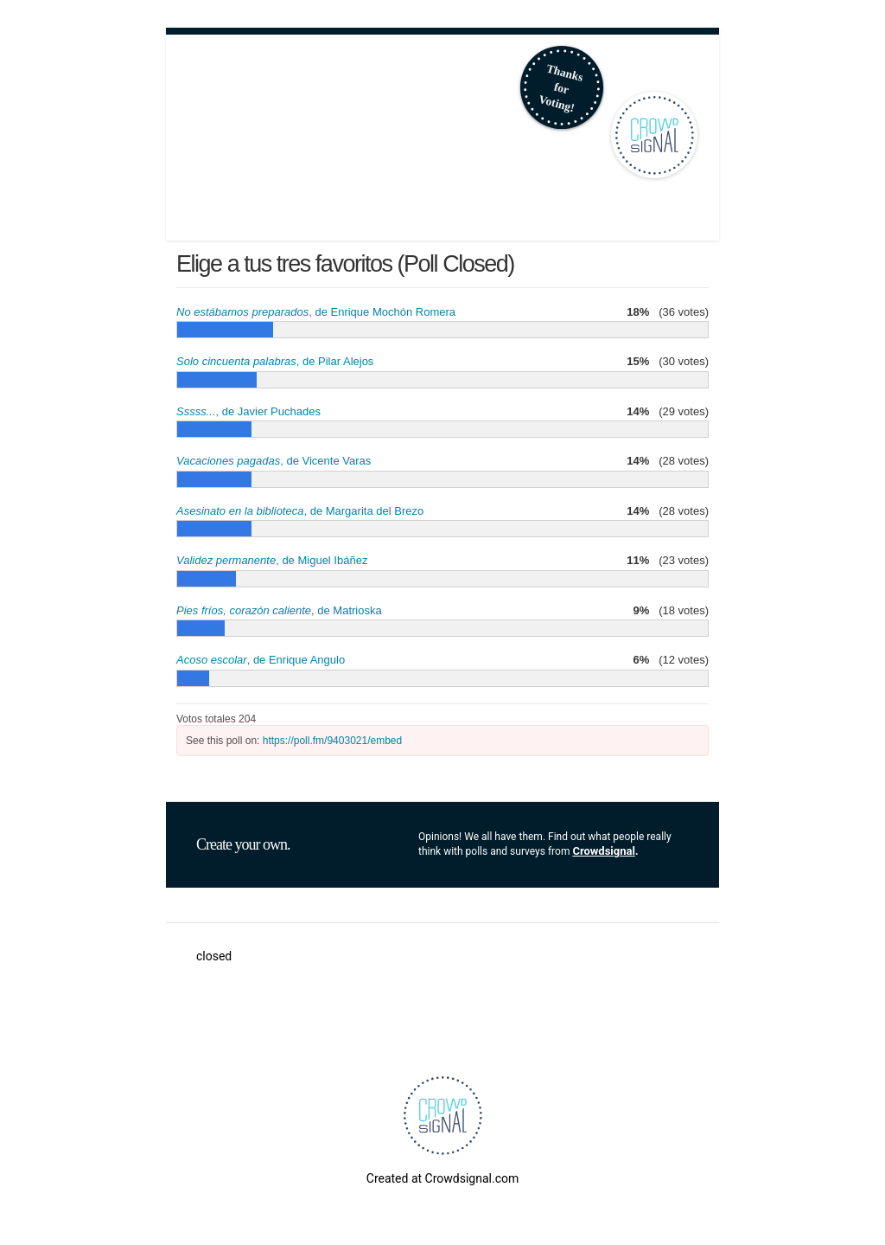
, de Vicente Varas (273, 460)
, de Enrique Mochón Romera (315, 311)
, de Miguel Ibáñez (271, 560)
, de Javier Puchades (248, 411)
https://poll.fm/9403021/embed (332, 741)
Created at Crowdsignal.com (442, 1178)
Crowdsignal (603, 850)
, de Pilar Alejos (274, 361)
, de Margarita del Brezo (299, 510)
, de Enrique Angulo (260, 659)
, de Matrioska (279, 610)
